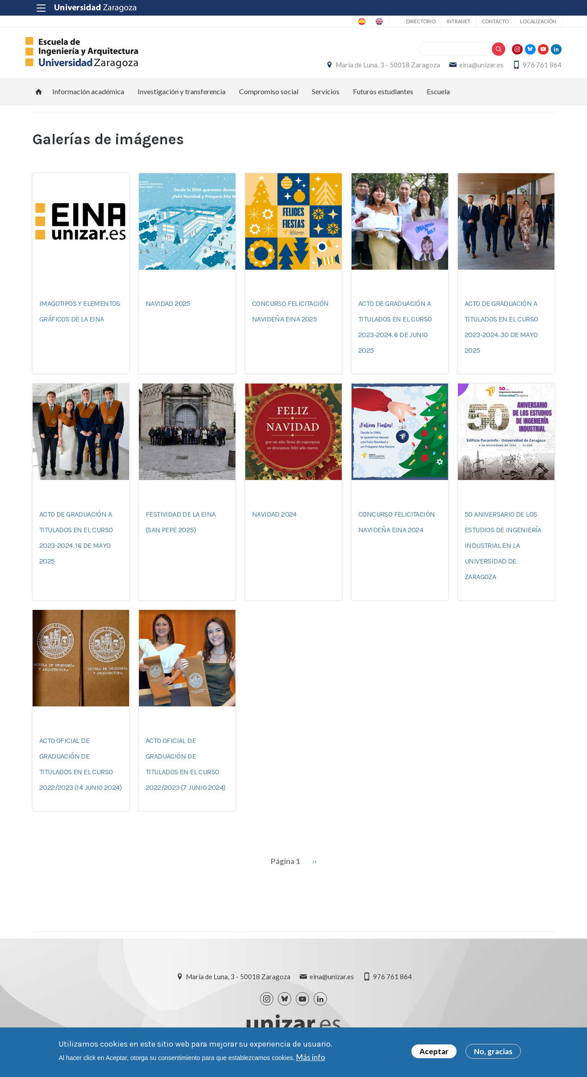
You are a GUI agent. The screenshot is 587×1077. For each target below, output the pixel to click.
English (369, 21)
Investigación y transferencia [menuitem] (182, 96)
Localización (531, 21)
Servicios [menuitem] (326, 96)
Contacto (488, 21)
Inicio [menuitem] (39, 96)
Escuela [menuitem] (438, 96)
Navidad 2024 (274, 519)
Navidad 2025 (168, 309)
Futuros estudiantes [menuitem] (383, 96)
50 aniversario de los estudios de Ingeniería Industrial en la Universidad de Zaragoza (503, 550)
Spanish (334, 21)
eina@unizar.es (475, 67)
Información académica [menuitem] (88, 96)
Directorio (413, 21)
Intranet (451, 21)
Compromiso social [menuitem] (268, 96)
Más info (310, 1058)
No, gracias (493, 1052)
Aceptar (434, 1052)
